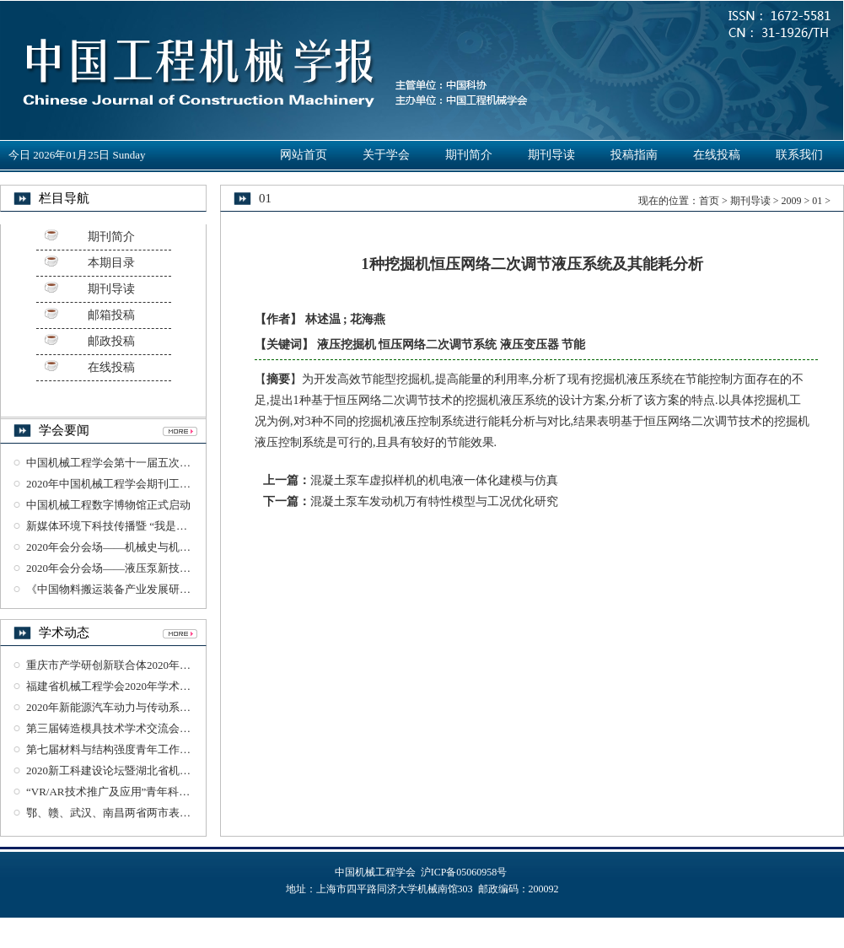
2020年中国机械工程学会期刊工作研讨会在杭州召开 (152, 483)
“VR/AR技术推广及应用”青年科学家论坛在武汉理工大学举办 (173, 791)
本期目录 (111, 262)
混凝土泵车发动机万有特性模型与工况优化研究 (434, 501)
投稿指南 (634, 154)
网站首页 (303, 154)
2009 (791, 201)
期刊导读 (551, 154)
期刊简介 (468, 154)
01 (817, 201)
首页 (709, 201)
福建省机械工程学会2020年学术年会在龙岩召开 (141, 686)
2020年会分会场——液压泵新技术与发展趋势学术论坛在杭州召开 (185, 568)
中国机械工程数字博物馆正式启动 (108, 504)
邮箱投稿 (111, 315)
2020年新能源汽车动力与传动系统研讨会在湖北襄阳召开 (163, 707)
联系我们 (799, 154)
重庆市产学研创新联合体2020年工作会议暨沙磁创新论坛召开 (174, 665)
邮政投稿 (111, 341)
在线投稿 (716, 154)
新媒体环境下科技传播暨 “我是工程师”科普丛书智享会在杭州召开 (186, 526)
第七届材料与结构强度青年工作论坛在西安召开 (141, 749)
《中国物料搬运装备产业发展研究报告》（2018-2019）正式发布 (181, 589)
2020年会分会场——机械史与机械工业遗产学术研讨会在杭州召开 (185, 547)
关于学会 (386, 154)
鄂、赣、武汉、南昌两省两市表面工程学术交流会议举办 (163, 812)
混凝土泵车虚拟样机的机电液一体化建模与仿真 (434, 480)
